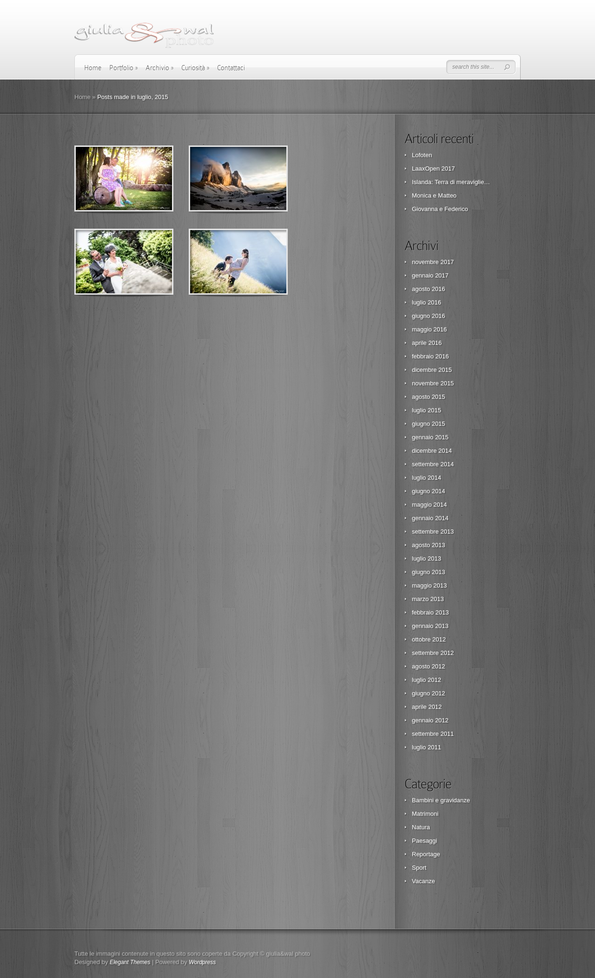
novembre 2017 (433, 261)
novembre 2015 (433, 383)
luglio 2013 (426, 558)
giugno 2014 (428, 491)
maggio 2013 (429, 585)
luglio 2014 (426, 477)
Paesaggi (424, 840)
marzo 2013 (428, 598)
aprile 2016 (427, 342)
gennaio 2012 (430, 720)
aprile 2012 (427, 706)
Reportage (426, 854)
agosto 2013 (428, 545)
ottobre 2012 (429, 639)
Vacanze (423, 881)
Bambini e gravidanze (441, 800)
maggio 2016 (429, 329)
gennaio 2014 (430, 518)
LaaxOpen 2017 (433, 168)
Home (92, 68)
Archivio (159, 68)
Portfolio (123, 68)
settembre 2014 (433, 464)
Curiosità (195, 68)
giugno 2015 (428, 423)
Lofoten (422, 155)
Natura (421, 827)
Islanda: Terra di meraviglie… (451, 181)
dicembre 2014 (432, 450)
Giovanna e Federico (440, 208)
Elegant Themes (130, 962)
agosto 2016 (428, 288)
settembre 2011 (433, 733)
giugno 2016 (428, 315)
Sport (419, 867)
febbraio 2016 (430, 356)
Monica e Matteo (434, 195)
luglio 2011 (426, 747)
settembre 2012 (433, 652)
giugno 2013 (428, 571)
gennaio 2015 (430, 437)
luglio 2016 (426, 302)
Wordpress (202, 962)
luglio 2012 (426, 679)
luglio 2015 (426, 410)
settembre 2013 (433, 531)
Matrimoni (425, 813)
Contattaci (231, 68)
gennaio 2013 (430, 625)
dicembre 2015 (432, 369)
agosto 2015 (428, 396)
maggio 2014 (429, 504)
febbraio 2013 (430, 612)
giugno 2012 (428, 693)
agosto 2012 (428, 666)
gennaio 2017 (430, 275)
